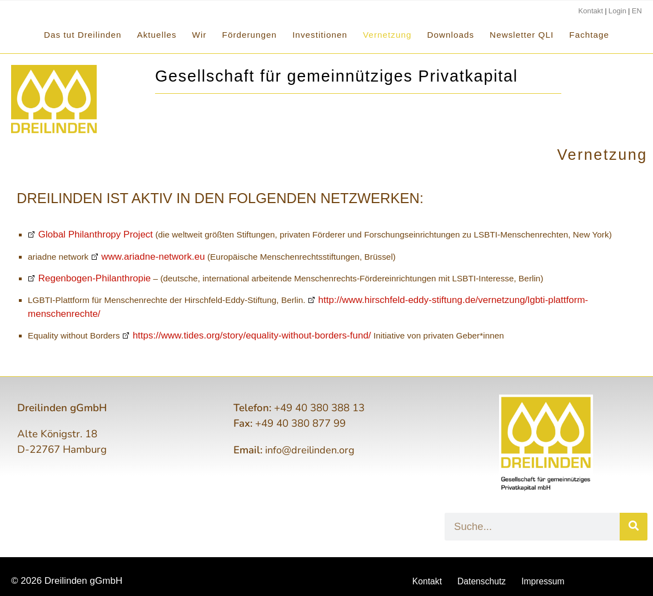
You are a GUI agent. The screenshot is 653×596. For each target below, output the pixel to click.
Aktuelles (157, 34)
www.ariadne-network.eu (144, 256)
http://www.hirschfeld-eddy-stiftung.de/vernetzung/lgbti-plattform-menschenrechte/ (463, 300)
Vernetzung (387, 34)
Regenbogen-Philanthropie (85, 278)
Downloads (450, 34)
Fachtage (589, 34)
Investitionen (319, 34)
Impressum (546, 568)
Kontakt (594, 10)
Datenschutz (481, 568)
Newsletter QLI (522, 34)
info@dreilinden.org (311, 436)
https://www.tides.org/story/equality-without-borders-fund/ (233, 322)
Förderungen (249, 34)
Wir (199, 34)
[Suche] (633, 513)
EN (637, 10)
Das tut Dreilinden (83, 34)
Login (619, 10)
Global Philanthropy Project (86, 234)
